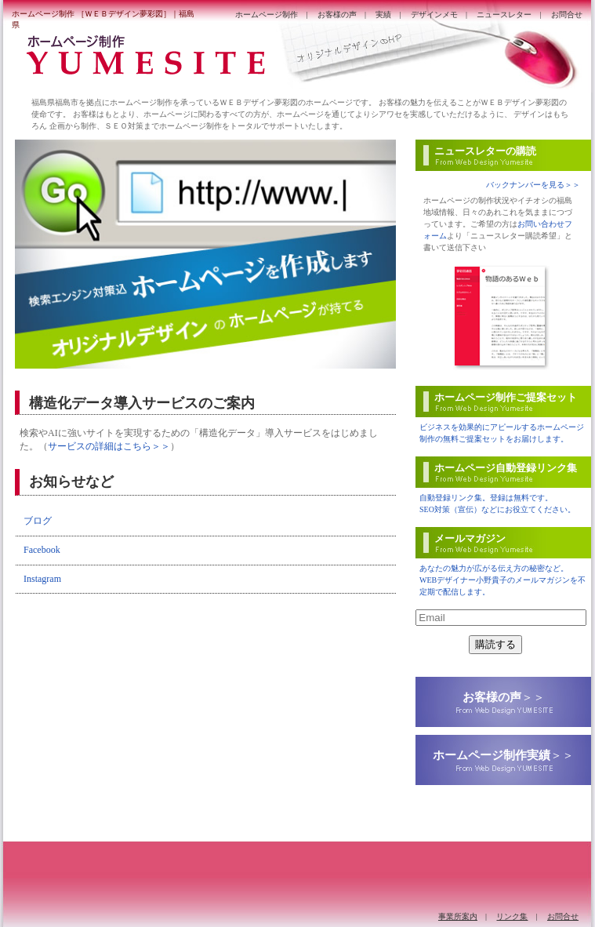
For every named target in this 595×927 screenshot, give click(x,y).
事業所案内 (457, 916)
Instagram (42, 578)
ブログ (38, 520)
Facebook (42, 549)
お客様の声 (337, 14)
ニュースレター (504, 14)
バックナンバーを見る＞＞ (533, 184)
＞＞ (504, 697)
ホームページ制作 (266, 14)
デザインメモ (434, 14)
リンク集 (512, 916)
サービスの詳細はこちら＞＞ (109, 446)
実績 (383, 14)
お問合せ (566, 14)
